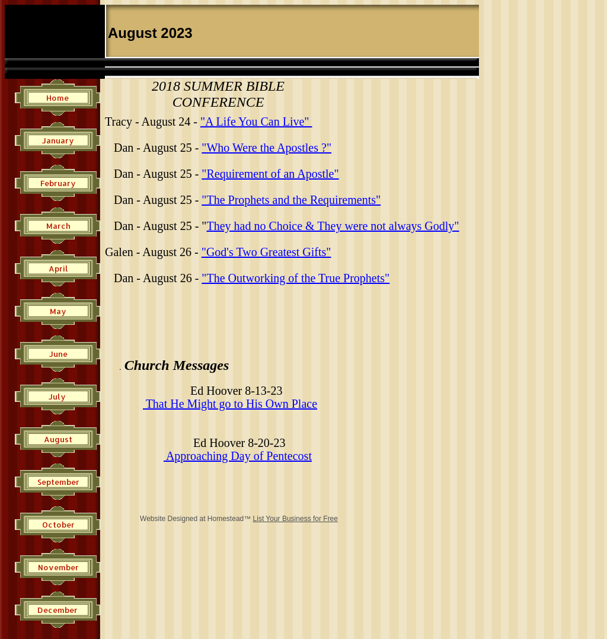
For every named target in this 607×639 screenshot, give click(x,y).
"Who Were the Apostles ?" (266, 147)
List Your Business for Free (295, 519)
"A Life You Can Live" (256, 121)
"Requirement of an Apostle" (270, 173)
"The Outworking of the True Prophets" (295, 278)
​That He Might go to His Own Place (230, 403)
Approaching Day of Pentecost (238, 455)
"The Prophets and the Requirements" (291, 199)
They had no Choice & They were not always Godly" (332, 225)
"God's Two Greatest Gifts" (266, 251)
